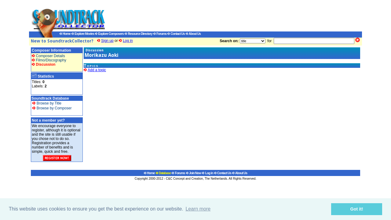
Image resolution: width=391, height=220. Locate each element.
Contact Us (176, 33)
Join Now (193, 173)
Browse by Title (46, 103)
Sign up (107, 40)
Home (65, 33)
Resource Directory (138, 33)
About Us (193, 33)
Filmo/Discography (49, 60)
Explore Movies (82, 33)
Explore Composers (109, 33)
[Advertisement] (227, 15)
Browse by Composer (51, 108)
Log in (128, 40)
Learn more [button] (197, 208)
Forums (159, 33)
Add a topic (97, 70)
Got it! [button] (356, 209)
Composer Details (48, 56)
